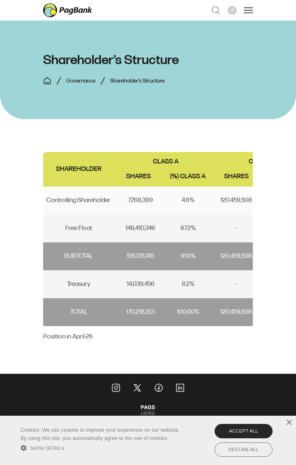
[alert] (148, 440)
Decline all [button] (243, 449)
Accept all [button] (243, 430)
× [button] (289, 423)
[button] (216, 10)
